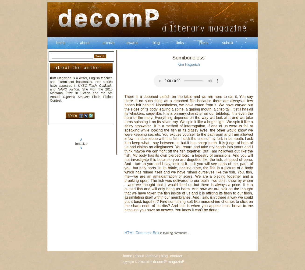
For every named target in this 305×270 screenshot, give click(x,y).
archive (109, 43)
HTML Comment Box (141, 233)
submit (227, 43)
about (84, 43)
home (61, 43)
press (203, 43)
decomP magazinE (168, 262)
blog (156, 43)
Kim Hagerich (188, 64)
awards (132, 43)
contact (176, 256)
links (180, 43)
